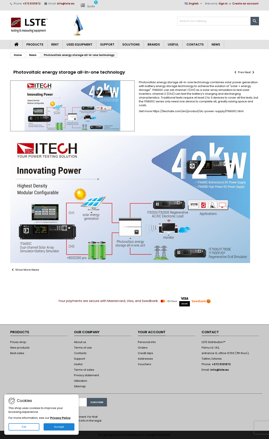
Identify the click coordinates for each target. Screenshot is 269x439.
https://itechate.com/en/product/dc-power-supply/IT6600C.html (198, 111)
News (216, 44)
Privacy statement (86, 375)
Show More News (24, 270)
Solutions (131, 44)
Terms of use (83, 348)
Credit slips (145, 353)
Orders (143, 348)
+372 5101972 (31, 3)
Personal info (147, 342)
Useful (173, 44)
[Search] (218, 21)
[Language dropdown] (194, 3)
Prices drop (18, 342)
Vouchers (144, 364)
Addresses (145, 359)
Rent (55, 44)
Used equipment (79, 44)
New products (20, 348)
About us (80, 342)
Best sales (17, 353)
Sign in (223, 3)
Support (107, 44)
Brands (154, 44)
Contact (210, 332)
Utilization (80, 381)
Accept (59, 427)
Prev (239, 72)
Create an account (245, 3)
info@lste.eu (65, 3)
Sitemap (80, 386)
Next (250, 72)
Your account (151, 332)
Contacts (195, 44)
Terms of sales (84, 370)
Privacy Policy (60, 418)
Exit (24, 427)
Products (34, 44)
